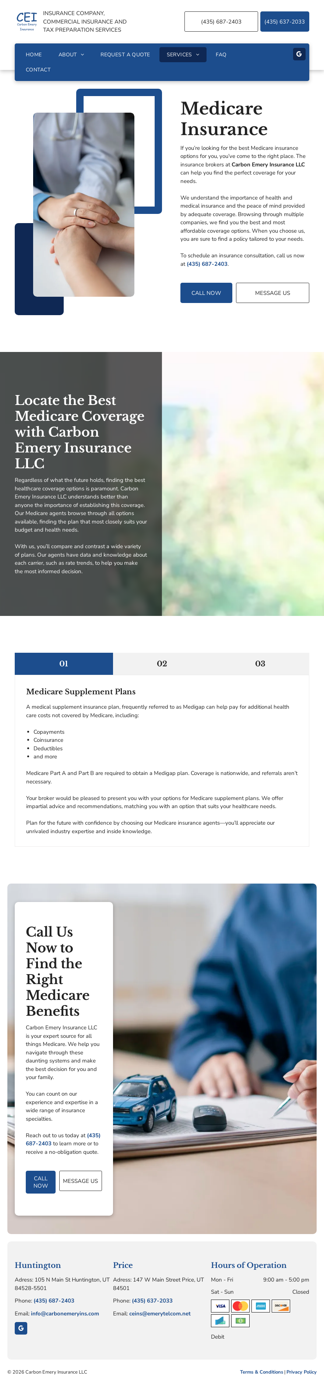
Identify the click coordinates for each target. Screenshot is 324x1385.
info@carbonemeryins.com (65, 1313)
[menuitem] (34, 54)
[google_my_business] (299, 55)
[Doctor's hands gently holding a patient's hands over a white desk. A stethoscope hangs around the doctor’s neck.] (83, 205)
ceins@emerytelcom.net (160, 1313)
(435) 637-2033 (152, 1300)
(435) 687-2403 (207, 264)
